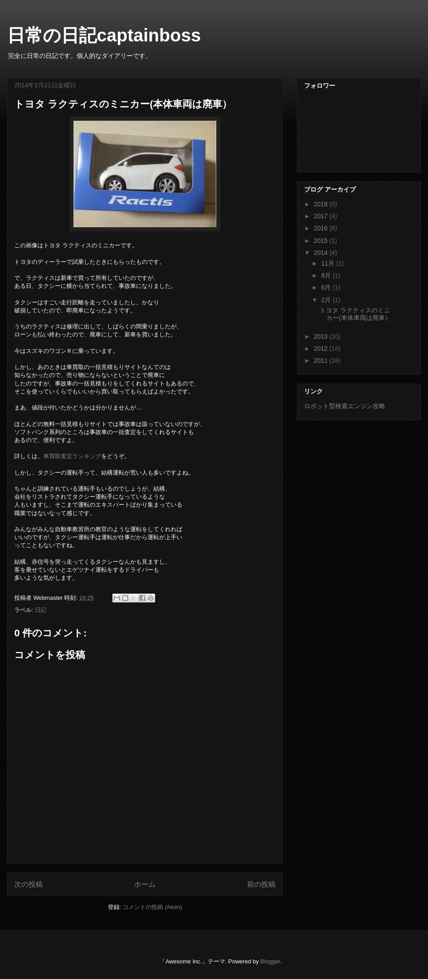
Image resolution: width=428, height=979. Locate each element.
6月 (327, 287)
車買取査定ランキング (72, 456)
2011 (321, 360)
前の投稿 (261, 884)
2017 (321, 216)
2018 (321, 204)
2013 (321, 336)
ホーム (145, 884)
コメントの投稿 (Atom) (152, 907)
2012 (321, 348)
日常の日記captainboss (104, 35)
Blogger (270, 961)
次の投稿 (28, 884)
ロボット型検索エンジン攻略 (344, 406)
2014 (321, 252)
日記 (40, 609)
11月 (328, 263)
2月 (327, 299)
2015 (321, 240)
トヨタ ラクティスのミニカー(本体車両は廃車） (355, 314)
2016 (321, 228)
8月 (327, 275)
